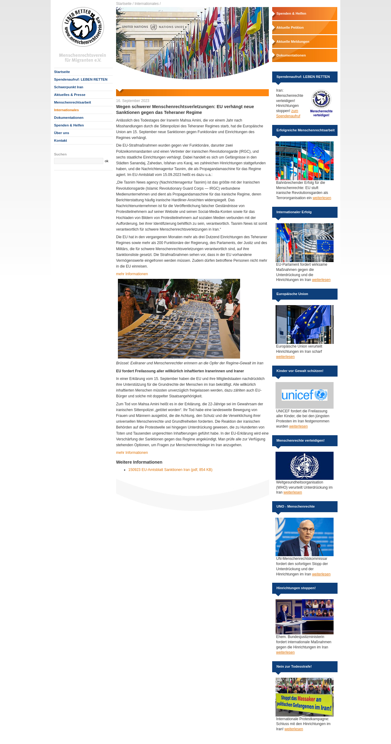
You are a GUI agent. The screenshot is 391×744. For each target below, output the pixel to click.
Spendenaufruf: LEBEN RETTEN (81, 79)
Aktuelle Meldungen (292, 41)
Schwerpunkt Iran (68, 87)
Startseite (62, 72)
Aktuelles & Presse (70, 95)
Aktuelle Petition (290, 27)
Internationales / (148, 4)
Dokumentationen (68, 117)
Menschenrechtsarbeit (72, 102)
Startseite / (124, 4)
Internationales (66, 110)
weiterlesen (321, 198)
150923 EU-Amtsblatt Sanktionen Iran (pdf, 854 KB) (170, 470)
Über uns (61, 133)
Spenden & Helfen (69, 125)
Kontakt (60, 140)
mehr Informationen (132, 274)
